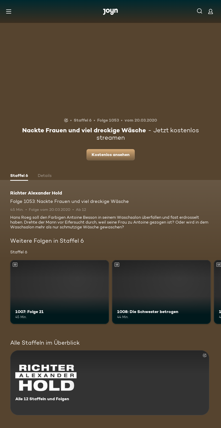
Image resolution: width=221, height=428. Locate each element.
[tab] (19, 176)
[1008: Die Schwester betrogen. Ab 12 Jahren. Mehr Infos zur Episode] (161, 292)
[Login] (210, 11)
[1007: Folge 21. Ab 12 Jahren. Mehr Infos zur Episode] (59, 292)
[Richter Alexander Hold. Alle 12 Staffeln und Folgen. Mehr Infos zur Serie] (109, 382)
